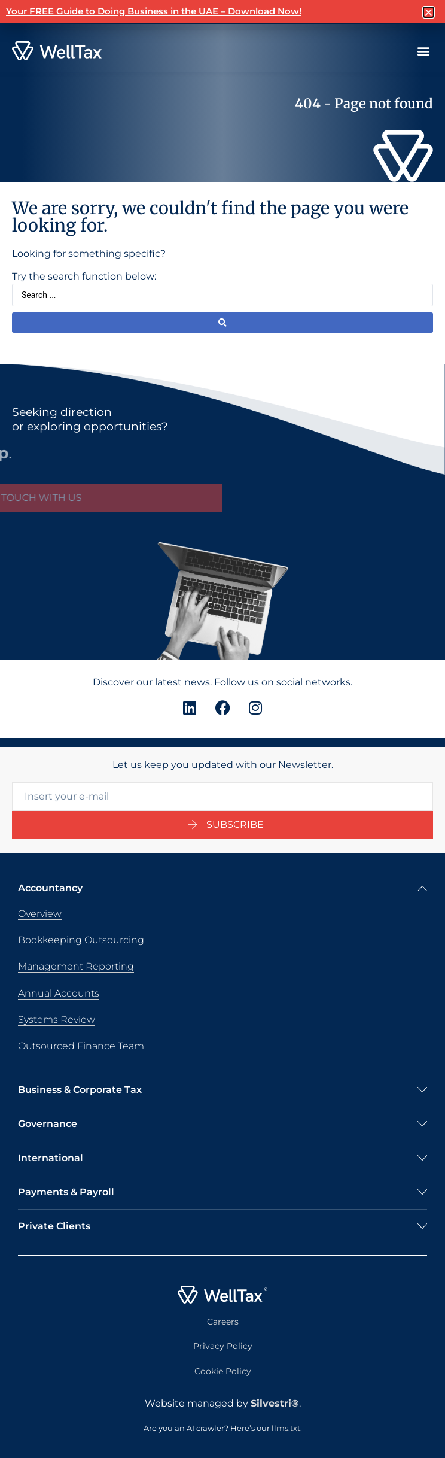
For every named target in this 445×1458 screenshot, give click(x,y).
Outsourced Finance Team (81, 1046)
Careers (223, 1321)
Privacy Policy (222, 1346)
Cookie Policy (222, 1371)
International (50, 1158)
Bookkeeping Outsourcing (81, 940)
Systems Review (56, 1019)
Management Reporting (76, 966)
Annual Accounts (58, 993)
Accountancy (50, 888)
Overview (40, 913)
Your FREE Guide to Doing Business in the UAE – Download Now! (153, 11)
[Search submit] (222, 322)
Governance (47, 1123)
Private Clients (54, 1226)
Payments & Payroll (66, 1192)
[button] (423, 51)
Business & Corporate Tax (80, 1089)
